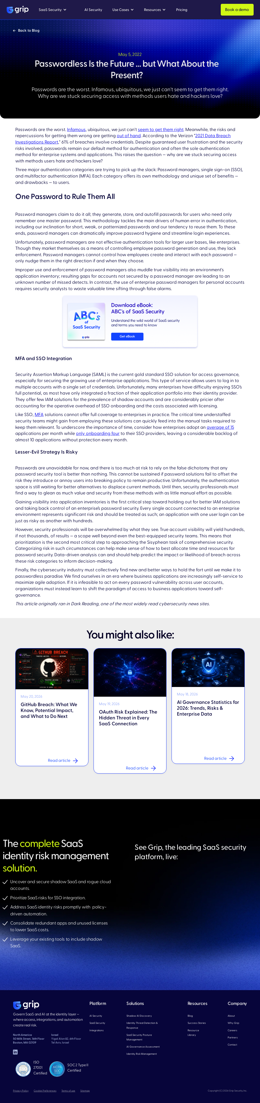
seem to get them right (161, 130)
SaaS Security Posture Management (139, 1037)
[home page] (26, 1005)
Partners (233, 1037)
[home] (18, 10)
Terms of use (68, 1090)
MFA (39, 415)
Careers (232, 1030)
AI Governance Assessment (143, 1046)
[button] (53, 10)
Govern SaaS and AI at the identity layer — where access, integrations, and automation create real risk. (48, 1020)
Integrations (96, 1030)
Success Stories (197, 1023)
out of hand (129, 136)
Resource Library (193, 1033)
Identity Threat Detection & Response (142, 1025)
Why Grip (233, 1023)
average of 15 (220, 427)
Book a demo (237, 9)
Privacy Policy (21, 1090)
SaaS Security (97, 1023)
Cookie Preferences (45, 1090)
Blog (190, 1015)
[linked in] (15, 1052)
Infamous (76, 130)
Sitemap (85, 1090)
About (231, 1015)
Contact (232, 1044)
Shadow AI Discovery (139, 1015)
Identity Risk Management (141, 1053)
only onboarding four (98, 433)
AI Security (95, 1015)
